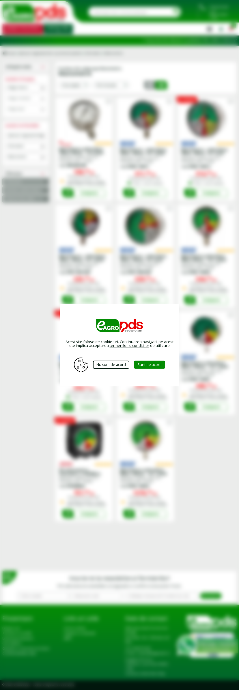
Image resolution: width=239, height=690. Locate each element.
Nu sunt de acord (111, 364)
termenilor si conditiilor (129, 345)
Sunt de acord (151, 364)
